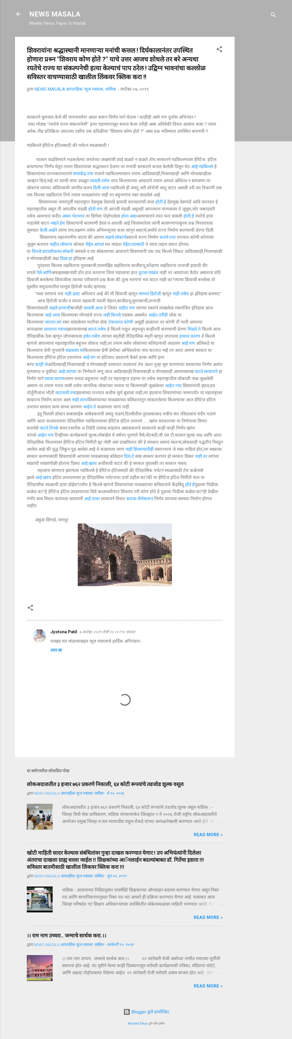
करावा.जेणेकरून (139, 498)
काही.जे (41, 364)
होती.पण (95, 209)
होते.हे (190, 484)
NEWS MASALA (54, 14)
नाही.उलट (72, 293)
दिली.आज (101, 187)
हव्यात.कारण (189, 336)
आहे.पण (188, 343)
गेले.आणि (44, 272)
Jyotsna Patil (63, 631)
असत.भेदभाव (73, 216)
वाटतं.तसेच (97, 329)
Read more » (208, 834)
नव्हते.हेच (57, 223)
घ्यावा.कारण (54, 378)
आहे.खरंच (89, 463)
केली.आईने (48, 230)
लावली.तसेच (100, 180)
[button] (219, 50)
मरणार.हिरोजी (150, 293)
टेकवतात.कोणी (120, 322)
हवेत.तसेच (91, 336)
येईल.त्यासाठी (133, 244)
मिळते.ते (194, 329)
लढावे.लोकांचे (116, 237)
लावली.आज (93, 308)
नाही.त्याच (80, 399)
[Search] (273, 16)
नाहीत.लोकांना (60, 244)
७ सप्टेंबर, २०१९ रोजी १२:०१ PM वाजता (107, 632)
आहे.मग (89, 357)
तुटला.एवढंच (148, 272)
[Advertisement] (258, 125)
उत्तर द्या (56, 650)
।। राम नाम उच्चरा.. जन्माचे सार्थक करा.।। (66, 935)
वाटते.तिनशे (49, 428)
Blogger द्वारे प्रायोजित (146, 1012)
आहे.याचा (92, 498)
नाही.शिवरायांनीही (139, 449)
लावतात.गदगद (55, 329)
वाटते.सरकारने (206, 371)
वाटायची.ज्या (66, 392)
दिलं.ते (129, 456)
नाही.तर (201, 456)
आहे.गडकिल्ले (202, 166)
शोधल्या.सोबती (61, 251)
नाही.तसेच (180, 293)
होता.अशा (129, 216)
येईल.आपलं (94, 244)
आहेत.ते (89, 407)
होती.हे (160, 202)
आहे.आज (52, 315)
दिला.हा (66, 258)
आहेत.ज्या (173, 385)
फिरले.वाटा (40, 251)
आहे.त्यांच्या (67, 371)
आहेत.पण (45, 435)
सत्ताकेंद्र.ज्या (83, 173)
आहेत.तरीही (158, 315)
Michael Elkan (138, 1023)
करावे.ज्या (168, 237)
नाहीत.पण (126, 308)
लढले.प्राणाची (60, 308)
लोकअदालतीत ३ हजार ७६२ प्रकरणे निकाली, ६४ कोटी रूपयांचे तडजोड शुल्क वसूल (105, 784)
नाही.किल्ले (112, 315)
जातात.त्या (53, 322)
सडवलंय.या (75, 350)
